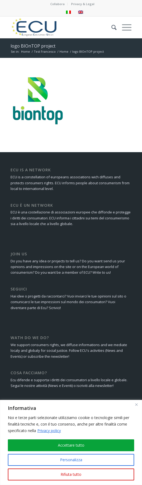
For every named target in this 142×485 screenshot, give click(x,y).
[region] (71, 442)
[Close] (136, 404)
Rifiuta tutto (71, 474)
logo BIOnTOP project (33, 46)
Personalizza (71, 459)
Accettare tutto (71, 445)
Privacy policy (49, 430)
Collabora (57, 4)
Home (25, 51)
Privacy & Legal (82, 4)
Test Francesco (45, 51)
